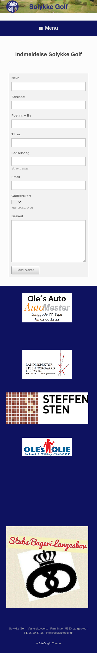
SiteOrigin (45, 643)
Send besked (25, 270)
